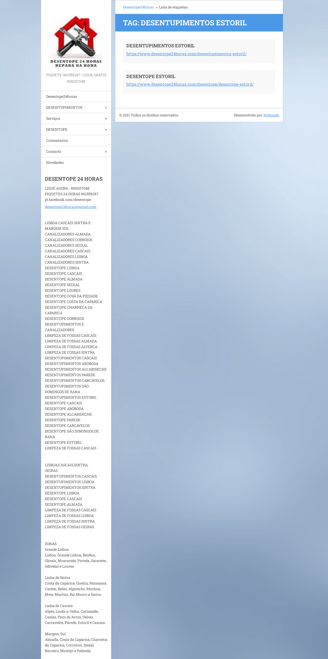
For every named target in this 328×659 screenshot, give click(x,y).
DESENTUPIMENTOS (64, 107)
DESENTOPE (56, 129)
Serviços (53, 118)
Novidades (55, 162)
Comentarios (57, 140)
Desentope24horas (61, 96)
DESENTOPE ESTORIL (151, 76)
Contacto (53, 151)
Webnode (271, 115)
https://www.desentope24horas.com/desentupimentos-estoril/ (186, 53)
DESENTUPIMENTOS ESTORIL (160, 45)
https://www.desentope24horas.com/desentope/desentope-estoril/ (190, 84)
